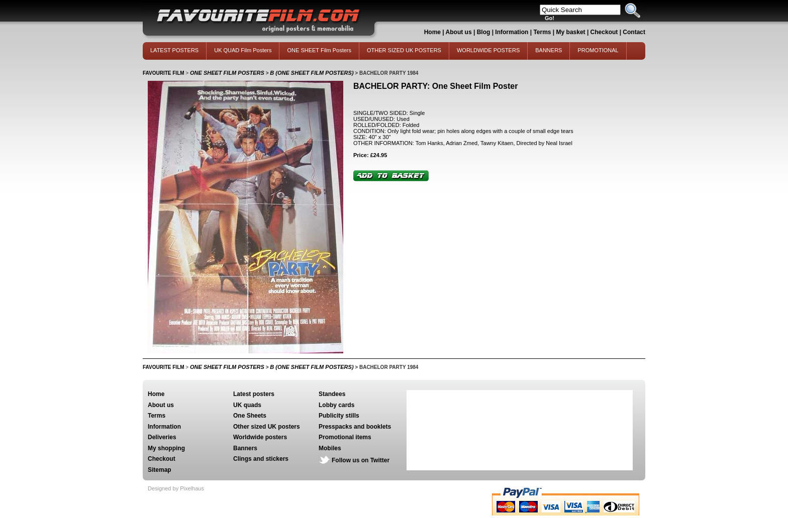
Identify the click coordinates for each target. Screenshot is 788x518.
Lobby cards (336, 405)
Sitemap (159, 469)
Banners (245, 448)
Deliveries (162, 437)
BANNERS (548, 50)
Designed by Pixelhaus (176, 488)
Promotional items (345, 437)
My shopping (166, 448)
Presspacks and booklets (355, 426)
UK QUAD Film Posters (242, 50)
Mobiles (330, 448)
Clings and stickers (260, 458)
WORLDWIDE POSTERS (488, 50)
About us (459, 32)
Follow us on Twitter (360, 460)
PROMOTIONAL (597, 50)
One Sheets (249, 415)
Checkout (605, 32)
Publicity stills (339, 415)
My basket (570, 32)
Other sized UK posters (266, 426)
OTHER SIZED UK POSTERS (404, 50)
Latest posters (253, 394)
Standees (332, 394)
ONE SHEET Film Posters (319, 50)
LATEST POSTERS (174, 50)
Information (511, 32)
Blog (483, 32)
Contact (634, 32)
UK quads (247, 405)
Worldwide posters (260, 437)
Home (432, 32)
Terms (542, 32)
